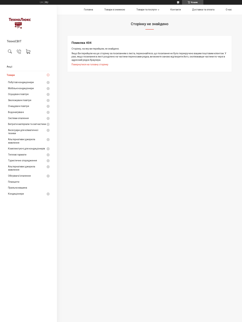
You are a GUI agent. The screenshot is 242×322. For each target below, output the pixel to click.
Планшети (13, 181)
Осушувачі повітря (18, 94)
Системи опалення (18, 118)
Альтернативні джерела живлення (21, 141)
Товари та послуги (146, 9)
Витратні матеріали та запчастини (27, 124)
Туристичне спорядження (22, 160)
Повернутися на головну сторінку (90, 64)
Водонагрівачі (16, 112)
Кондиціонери (16, 193)
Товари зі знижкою (114, 9)
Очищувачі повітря (18, 106)
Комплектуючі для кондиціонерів (26, 148)
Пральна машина (17, 187)
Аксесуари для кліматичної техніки (23, 132)
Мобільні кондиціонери (21, 88)
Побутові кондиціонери (21, 82)
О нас (229, 9)
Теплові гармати (17, 154)
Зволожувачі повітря (19, 100)
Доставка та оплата (203, 9)
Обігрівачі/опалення (19, 175)
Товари (11, 75)
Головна (88, 9)
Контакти (175, 9)
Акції (9, 66)
